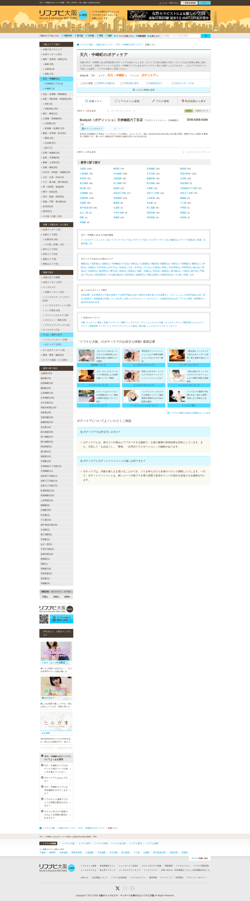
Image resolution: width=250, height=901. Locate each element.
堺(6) (164, 267)
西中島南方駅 (86, 207)
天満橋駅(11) (47, 471)
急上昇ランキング (107, 870)
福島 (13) (48, 74)
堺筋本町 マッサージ (99, 326)
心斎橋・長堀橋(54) (51, 118)
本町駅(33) (46, 412)
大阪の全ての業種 (50, 277)
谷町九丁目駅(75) (49, 485)
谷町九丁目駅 (186, 193)
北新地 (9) (48, 69)
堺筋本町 (67, 36)
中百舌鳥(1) (174, 267)
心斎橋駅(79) (47, 393)
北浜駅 (183, 178)
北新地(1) (95, 263)
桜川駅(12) (46, 451)
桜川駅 (83, 188)
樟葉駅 (183, 212)
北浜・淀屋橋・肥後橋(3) (54, 94)
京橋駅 (83, 203)
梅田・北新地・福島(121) (54, 59)
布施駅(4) (45, 583)
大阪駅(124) (46, 373)
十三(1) (147, 267)
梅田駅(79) (46, 378)
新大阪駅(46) (47, 432)
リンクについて (150, 870)
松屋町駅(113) (47, 490)
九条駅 (116, 207)
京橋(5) (91, 267)
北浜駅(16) (46, 427)
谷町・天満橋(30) (50, 157)
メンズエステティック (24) (57, 305)
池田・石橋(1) (144, 271)
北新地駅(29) (47, 417)
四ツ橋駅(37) (47, 437)
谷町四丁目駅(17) (49, 476)
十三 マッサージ (169, 326)
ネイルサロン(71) (50, 330)
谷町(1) (175, 263)
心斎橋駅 (84, 173)
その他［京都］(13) (184, 274)
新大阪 (79, 36)
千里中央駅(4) (47, 549)
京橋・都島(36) (49, 167)
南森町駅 (151, 178)
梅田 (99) (48, 64)
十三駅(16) (46, 520)
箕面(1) (131, 271)
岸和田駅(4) (46, 573)
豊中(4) (113, 271)
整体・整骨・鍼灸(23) (52, 355)
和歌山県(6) (152, 274)
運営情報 (153, 877)
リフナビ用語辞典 (201, 866)
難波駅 (183, 168)
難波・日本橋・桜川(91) (53, 133)
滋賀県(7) (140, 274)
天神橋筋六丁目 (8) (53, 83)
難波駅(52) (46, 388)
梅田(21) (85, 263)
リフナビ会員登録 (119, 877)
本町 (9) (47, 104)
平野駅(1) (45, 539)
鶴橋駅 (183, 198)
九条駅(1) (45, 529)
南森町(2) (164, 263)
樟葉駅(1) (45, 559)
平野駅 (183, 207)
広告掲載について (100, 877)
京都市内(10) (166, 274)
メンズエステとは (88, 870)
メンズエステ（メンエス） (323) (56, 299)
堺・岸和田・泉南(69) (52, 187)
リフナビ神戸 (84, 843)
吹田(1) (122, 271)
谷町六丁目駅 (153, 193)
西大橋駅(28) (47, 442)
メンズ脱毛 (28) (51, 310)
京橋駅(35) (46, 510)
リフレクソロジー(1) (121, 240)
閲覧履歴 (141, 36)
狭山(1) (196, 267)
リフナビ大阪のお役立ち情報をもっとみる (189, 413)
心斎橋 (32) (49, 123)
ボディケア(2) (140, 240)
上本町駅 (151, 198)
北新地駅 (117, 178)
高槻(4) (165, 271)
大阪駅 (83, 168)
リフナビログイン (138, 877)
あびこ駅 (84, 212)
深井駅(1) (45, 578)
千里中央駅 (118, 212)
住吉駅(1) (45, 515)
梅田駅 (116, 168)
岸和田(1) (186, 267)
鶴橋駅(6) (45, 505)
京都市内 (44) (50, 239)
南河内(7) (46, 211)
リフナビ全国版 (48, 843)
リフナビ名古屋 (118, 843)
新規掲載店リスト (107, 866)
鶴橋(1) (195, 263)
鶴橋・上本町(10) (50, 162)
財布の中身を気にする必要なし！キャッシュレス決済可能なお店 (170, 295)
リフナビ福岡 (152, 843)
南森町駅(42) (47, 422)
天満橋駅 (84, 193)
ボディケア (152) (52, 344)
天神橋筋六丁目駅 (188, 188)
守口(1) (89, 274)
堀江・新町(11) (49, 113)
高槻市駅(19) (47, 554)
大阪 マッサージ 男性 (91, 322)
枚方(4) (194, 271)
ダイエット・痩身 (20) (54, 320)
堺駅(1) (44, 564)
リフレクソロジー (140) (55, 339)
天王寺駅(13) (47, 402)
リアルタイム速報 (88, 866)
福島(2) (105, 263)
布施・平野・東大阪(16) (53, 201)
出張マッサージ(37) (51, 54)
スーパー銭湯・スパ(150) (54, 360)
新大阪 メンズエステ (149, 326)
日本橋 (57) (49, 143)
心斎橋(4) (144, 263)
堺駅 (82, 217)
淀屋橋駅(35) (47, 383)
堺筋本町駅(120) (48, 407)
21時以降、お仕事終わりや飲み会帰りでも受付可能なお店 (109, 295)
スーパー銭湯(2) (187, 240)
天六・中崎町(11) (50, 79)
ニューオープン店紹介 (128, 866)
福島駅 (116, 188)
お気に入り (153, 36)
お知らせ (84, 877)
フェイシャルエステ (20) (55, 315)
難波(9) (154, 263)
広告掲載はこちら (182, 870)
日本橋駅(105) (47, 397)
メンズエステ (48, 287)
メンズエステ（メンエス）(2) (95, 240)
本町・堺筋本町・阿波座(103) (56, 99)
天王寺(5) (101, 267)
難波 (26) (48, 138)
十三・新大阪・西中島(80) (54, 182)
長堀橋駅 (117, 198)
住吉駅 (150, 203)
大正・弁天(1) (135, 267)
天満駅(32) (46, 461)
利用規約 (179, 877)
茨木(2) (156, 271)
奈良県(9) (129, 274)
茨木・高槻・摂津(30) (52, 196)
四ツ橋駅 (117, 183)
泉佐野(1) (103, 271)
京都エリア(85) (49, 234)
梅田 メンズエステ (130, 322)
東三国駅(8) (46, 534)
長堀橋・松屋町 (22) (53, 128)
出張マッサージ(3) (50, 229)
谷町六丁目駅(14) (49, 481)
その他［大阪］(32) (51, 216)
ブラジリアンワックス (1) (56, 325)
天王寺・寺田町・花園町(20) (55, 172)
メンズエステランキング (129, 870)
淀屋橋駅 (151, 168)
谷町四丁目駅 (119, 193)
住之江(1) (112, 267)
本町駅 (83, 178)
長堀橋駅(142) (47, 495)
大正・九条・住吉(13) (52, 177)
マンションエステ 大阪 (152, 322)
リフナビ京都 (101, 843)
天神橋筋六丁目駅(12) (51, 466)
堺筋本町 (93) (50, 108)
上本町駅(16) (47, 500)
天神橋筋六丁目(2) (120, 263)
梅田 (109, 36)
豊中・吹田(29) (49, 192)
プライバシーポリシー (196, 877)
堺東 (100, 36)
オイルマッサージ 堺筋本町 (178, 322)
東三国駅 (151, 207)
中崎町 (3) (48, 88)
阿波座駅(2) (46, 446)
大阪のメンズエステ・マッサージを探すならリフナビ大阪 (126, 895)
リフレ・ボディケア (51, 335)
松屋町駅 (84, 198)
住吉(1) (122, 267)
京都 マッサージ (111, 322)
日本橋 (90, 36)
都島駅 (116, 203)
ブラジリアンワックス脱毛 (124, 326)
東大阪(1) (175, 271)
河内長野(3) (100, 274)
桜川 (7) (47, 148)
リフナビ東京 (135, 843)
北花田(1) (92, 271)
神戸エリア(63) (49, 249)
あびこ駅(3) (46, 544)
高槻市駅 (151, 212)
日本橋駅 (117, 173)
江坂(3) (156, 267)
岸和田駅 (151, 217)
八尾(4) (185, 271)
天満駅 (150, 188)
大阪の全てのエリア (51, 49)
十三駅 (183, 203)
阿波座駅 (184, 183)
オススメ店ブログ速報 (151, 866)
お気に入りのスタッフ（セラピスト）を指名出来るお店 (150, 298)
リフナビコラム (183, 866)
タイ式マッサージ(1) (159, 240)
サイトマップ (166, 877)
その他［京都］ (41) (53, 244)
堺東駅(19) (46, 568)
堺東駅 (116, 217)
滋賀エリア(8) (48, 259)
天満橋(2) (185, 263)
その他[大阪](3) (115, 274)
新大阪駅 (84, 183)
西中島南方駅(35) (49, 525)
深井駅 (183, 217)
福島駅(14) (46, 456)
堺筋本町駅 (185, 173)
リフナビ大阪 (68, 843)
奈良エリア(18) (49, 254)
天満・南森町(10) (50, 153)
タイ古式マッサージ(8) (53, 350)
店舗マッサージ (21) (53, 292)
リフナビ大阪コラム (124, 36)
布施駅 (83, 222)
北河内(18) (47, 206)
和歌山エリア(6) (49, 264)
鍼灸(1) (174, 240)
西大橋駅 (151, 183)
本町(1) (134, 263)
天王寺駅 (151, 173)
